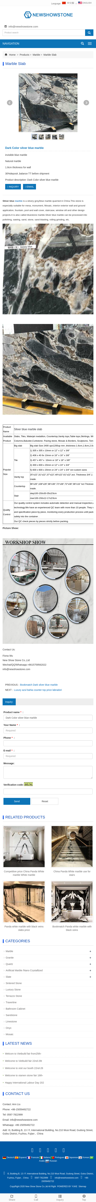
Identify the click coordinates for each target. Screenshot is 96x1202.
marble (18, 201)
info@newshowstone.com (23, 26)
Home (12, 54)
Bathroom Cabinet (15, 1008)
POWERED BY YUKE (67, 1186)
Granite (10, 957)
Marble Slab (50, 54)
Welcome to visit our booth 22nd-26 (24, 1068)
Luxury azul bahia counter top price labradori (38, 690)
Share (12, 1197)
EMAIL (29, 186)
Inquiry (60, 1197)
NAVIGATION (11, 43)
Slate (8, 976)
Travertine (11, 1002)
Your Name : (11, 725)
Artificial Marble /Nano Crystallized (24, 970)
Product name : (13, 712)
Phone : (9, 737)
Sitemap (82, 1186)
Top (84, 1197)
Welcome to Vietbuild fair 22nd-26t (23, 1061)
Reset (45, 801)
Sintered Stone (14, 983)
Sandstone (11, 1015)
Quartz (9, 964)
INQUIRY (13, 186)
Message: (9, 763)
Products (24, 54)
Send (17, 801)
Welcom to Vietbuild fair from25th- (23, 1053)
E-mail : (9, 750)
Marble (36, 54)
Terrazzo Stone (14, 996)
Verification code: (13, 784)
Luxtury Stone (13, 989)
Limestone (11, 1021)
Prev (9, 103)
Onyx (8, 1028)
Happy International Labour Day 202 (24, 1082)
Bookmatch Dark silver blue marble (39, 684)
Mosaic (9, 1034)
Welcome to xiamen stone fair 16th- (24, 1075)
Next (86, 103)
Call (36, 1197)
